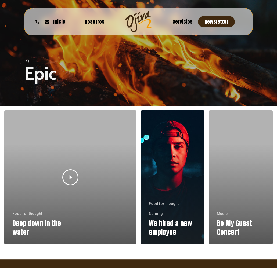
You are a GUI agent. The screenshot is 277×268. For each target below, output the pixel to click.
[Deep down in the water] (70, 177)
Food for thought (27, 213)
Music (222, 213)
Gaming (156, 213)
